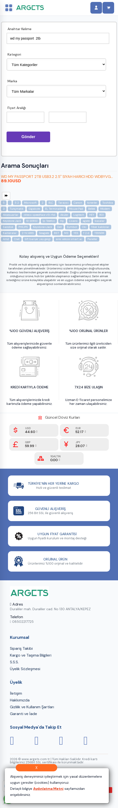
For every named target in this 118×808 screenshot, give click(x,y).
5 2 (17, 206)
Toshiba (107, 206)
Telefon (16, 620)
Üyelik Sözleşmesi (25, 672)
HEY (91, 218)
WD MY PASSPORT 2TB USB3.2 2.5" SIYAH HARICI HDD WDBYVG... (57, 180)
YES (75, 237)
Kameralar (10, 237)
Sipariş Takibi (21, 652)
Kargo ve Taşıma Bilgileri (30, 659)
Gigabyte (34, 212)
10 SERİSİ (32, 224)
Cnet (17, 243)
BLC (50, 206)
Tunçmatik (17, 212)
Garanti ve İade (23, 717)
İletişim (16, 697)
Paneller (92, 243)
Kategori (14, 55)
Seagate (44, 237)
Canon (78, 206)
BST (56, 237)
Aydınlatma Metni (48, 788)
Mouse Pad (76, 212)
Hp (62, 224)
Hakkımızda (20, 704)
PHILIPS (23, 231)
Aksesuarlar (10, 218)
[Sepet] (108, 8)
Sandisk (8, 231)
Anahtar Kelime (19, 29)
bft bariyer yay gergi (38, 243)
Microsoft (30, 206)
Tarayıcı (63, 206)
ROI (101, 218)
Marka (12, 81)
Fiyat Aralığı (17, 108)
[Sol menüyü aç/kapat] (9, 8)
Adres (16, 608)
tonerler (92, 206)
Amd (6, 243)
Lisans (73, 224)
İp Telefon (49, 224)
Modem (105, 212)
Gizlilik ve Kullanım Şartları (32, 710)
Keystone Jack (12, 224)
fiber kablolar (100, 231)
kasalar (100, 224)
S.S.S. (14, 665)
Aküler (64, 218)
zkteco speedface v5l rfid (39, 218)
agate (86, 224)
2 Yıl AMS (28, 237)
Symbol (72, 231)
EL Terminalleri (54, 212)
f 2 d (86, 237)
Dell (59, 231)
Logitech (78, 218)
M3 (66, 237)
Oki (84, 231)
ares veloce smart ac (69, 243)
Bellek (91, 212)
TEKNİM (99, 237)
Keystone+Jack (42, 231)
